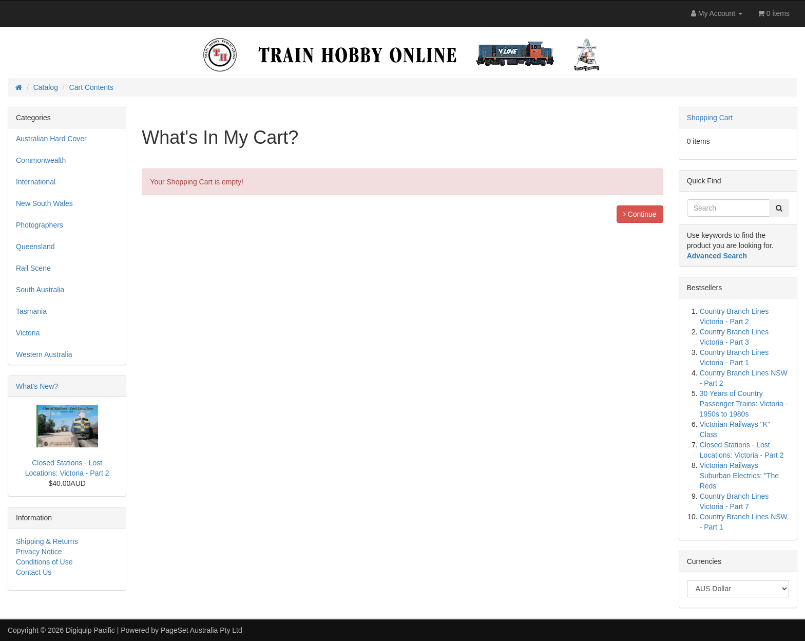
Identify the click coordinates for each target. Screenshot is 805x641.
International (35, 182)
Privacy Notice (39, 552)
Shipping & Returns (47, 541)
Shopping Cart (710, 118)
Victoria (28, 333)
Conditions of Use (44, 562)
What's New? (37, 386)
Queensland (35, 246)
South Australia (40, 290)
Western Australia (44, 354)
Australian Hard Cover (51, 139)
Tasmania (31, 311)
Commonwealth (41, 160)
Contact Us (33, 572)
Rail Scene (33, 268)
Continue (640, 214)
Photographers (39, 225)
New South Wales (44, 203)
